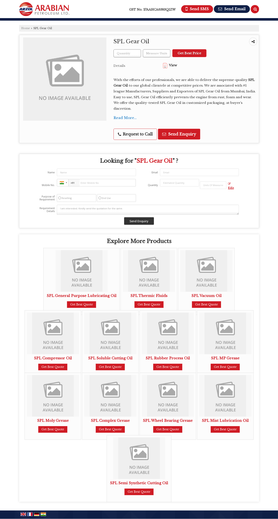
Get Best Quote (81, 304)
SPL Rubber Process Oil (168, 358)
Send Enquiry (179, 134)
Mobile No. (48, 185)
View (170, 65)
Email (155, 172)
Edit (231, 186)
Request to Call (135, 134)
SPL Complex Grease (110, 420)
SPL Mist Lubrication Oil (225, 420)
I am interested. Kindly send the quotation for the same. (148, 210)
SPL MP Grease (225, 358)
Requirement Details (47, 210)
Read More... (125, 118)
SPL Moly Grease (53, 420)
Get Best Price (189, 53)
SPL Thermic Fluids (148, 296)
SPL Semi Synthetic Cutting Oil (139, 483)
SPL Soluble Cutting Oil (110, 358)
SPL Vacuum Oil (206, 296)
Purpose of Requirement (47, 198)
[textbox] (156, 53)
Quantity (153, 185)
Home (25, 28)
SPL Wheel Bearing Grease (168, 420)
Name (51, 172)
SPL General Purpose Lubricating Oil (81, 296)
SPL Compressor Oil (53, 358)
